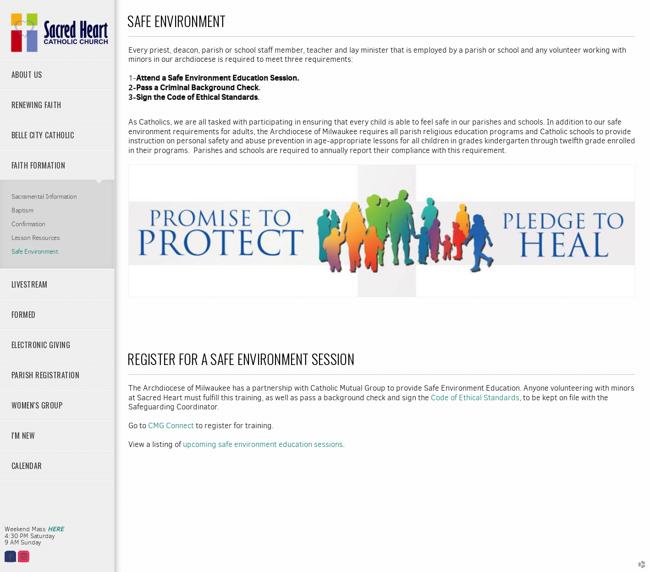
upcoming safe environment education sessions (263, 444)
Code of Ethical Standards (475, 397)
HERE (55, 529)
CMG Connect (171, 425)
